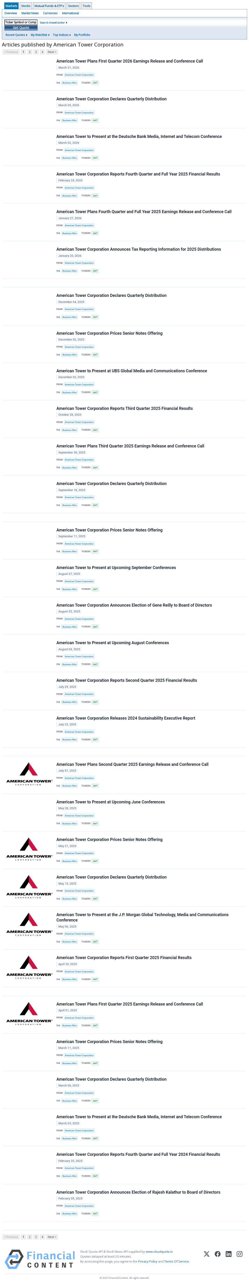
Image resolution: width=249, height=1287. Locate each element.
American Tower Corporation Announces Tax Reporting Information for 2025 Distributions (138, 249)
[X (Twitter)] (206, 1259)
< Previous (11, 52)
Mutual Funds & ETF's (49, 6)
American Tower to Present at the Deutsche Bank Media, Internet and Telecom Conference (139, 136)
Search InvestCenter (52, 22)
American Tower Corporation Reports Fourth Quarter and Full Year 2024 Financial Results (138, 1154)
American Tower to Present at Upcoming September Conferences (116, 567)
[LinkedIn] (228, 1259)
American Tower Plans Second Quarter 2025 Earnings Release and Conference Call (132, 764)
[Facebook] (217, 1259)
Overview (10, 13)
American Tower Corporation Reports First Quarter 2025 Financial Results (124, 957)
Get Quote (21, 27)
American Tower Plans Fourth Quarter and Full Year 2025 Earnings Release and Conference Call (144, 211)
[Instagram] (239, 1259)
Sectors (73, 6)
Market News (29, 13)
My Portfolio (82, 35)
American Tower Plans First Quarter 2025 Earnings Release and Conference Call (129, 1004)
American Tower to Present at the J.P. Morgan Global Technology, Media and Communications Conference (142, 917)
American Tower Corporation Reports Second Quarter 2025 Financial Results (126, 680)
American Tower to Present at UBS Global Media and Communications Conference (131, 371)
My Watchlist (39, 35)
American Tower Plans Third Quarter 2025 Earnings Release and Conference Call (130, 446)
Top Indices (60, 35)
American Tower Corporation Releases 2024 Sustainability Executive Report (125, 718)
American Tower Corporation (79, 75)
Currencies (50, 13)
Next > (52, 52)
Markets (11, 6)
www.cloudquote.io (159, 1251)
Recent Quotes (15, 35)
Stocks (26, 6)
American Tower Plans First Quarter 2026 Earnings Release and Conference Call (129, 61)
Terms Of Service (176, 1261)
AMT (95, 82)
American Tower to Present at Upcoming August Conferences (112, 642)
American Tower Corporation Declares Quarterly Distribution (111, 99)
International (70, 13)
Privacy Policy (147, 1261)
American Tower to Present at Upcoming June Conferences (110, 802)
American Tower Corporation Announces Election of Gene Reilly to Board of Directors (134, 605)
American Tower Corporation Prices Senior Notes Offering (109, 333)
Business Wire (69, 82)
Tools (86, 6)
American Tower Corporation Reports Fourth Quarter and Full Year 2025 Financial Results (138, 174)
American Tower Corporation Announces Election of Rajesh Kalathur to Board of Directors (138, 1192)
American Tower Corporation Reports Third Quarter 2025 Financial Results (124, 408)
